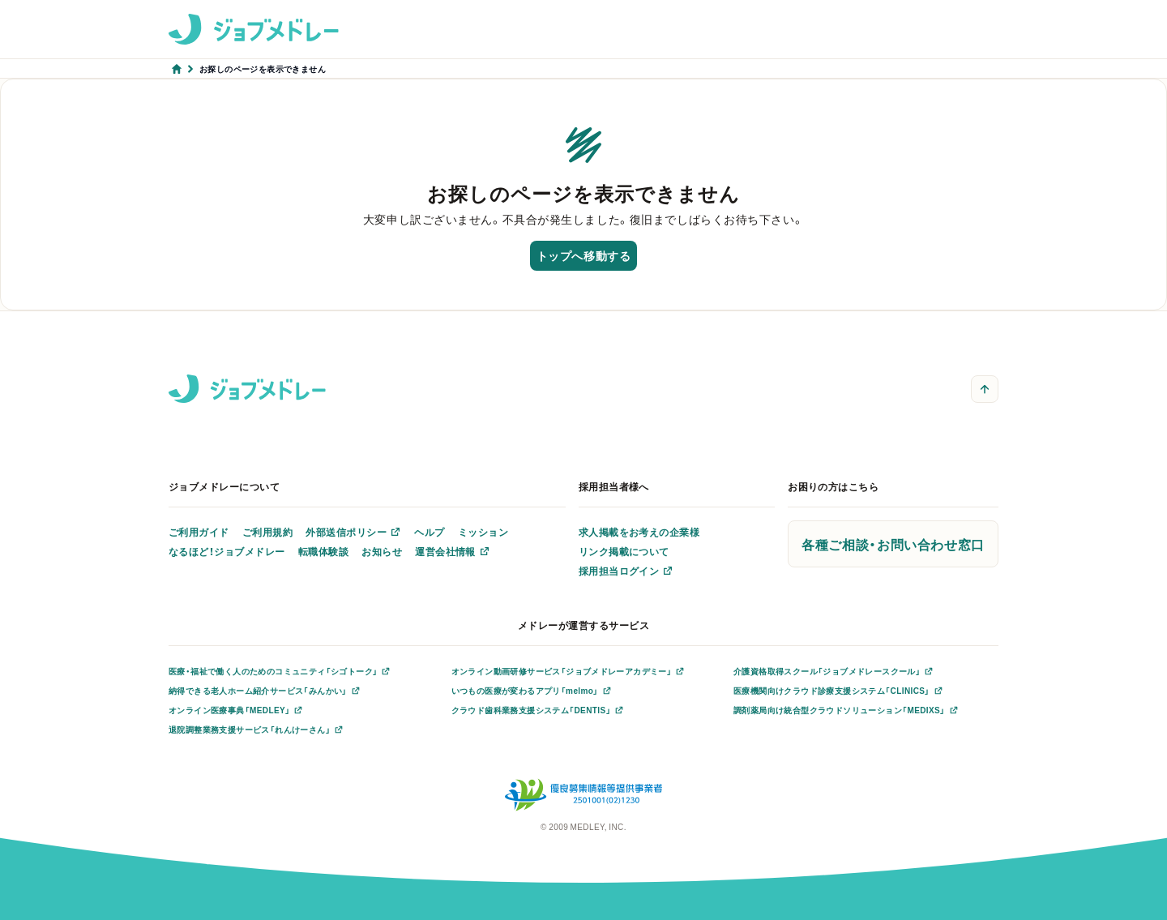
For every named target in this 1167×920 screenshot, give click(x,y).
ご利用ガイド (199, 531)
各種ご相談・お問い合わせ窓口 (893, 544)
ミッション (483, 531)
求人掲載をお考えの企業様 (639, 531)
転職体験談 (323, 551)
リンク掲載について (624, 551)
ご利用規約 (267, 531)
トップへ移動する (583, 255)
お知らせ (381, 551)
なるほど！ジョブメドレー (227, 551)
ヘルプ (429, 531)
